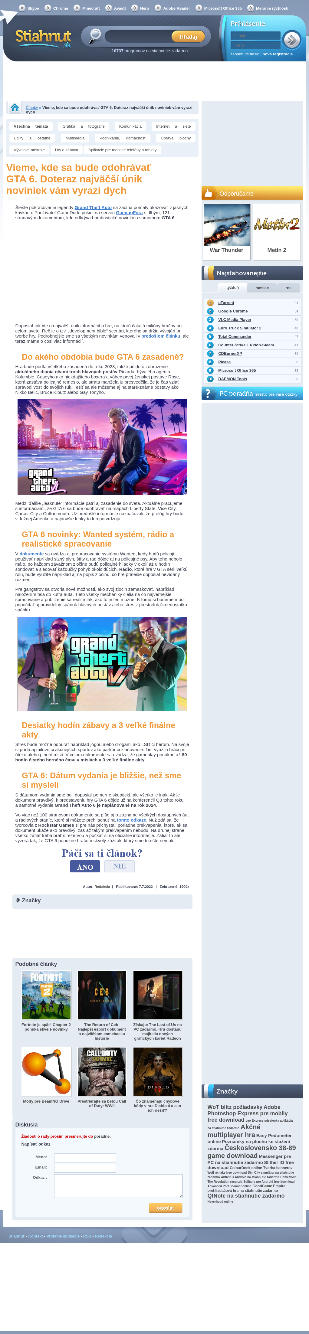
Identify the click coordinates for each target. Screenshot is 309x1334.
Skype (33, 8)
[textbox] (140, 36)
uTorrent (226, 302)
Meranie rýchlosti (272, 8)
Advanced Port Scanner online (229, 1186)
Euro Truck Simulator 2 (239, 328)
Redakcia (102, 886)
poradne (102, 1136)
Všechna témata (31, 126)
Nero (144, 8)
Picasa (224, 362)
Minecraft (91, 8)
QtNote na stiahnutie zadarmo (246, 1196)
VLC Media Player (234, 319)
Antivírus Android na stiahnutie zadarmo (250, 1177)
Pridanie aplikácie (63, 1236)
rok (288, 288)
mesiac (262, 288)
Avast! (120, 8)
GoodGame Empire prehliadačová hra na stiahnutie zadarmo (246, 1188)
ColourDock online (246, 1168)
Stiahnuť (16, 1236)
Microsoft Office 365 (223, 8)
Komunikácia (130, 126)
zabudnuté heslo (245, 54)
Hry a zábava (66, 150)
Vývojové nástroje (29, 150)
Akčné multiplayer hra (234, 1131)
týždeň (232, 287)
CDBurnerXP (230, 353)
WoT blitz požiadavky (235, 1107)
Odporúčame (237, 193)
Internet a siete (173, 126)
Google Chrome (233, 311)
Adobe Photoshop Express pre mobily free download (248, 1113)
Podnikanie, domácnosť (123, 138)
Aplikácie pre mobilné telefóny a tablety (122, 150)
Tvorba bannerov (277, 1168)
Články (32, 107)
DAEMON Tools (232, 379)
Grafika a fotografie (84, 126)
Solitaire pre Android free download (268, 1181)
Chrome (60, 8)
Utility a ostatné (32, 138)
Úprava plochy (176, 138)
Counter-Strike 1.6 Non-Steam (246, 345)
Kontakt (35, 1236)
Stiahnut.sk (42, 38)
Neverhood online (220, 1201)
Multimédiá (74, 138)
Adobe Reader (176, 8)
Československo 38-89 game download (252, 1151)
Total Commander (234, 336)
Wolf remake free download (227, 1172)
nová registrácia (278, 54)
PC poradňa (258, 393)
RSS (87, 1236)
